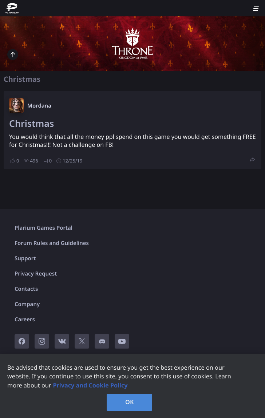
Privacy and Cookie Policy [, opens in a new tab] (90, 385)
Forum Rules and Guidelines (52, 243)
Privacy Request (36, 273)
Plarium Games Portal (43, 228)
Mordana (39, 105)
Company (27, 304)
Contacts (26, 289)
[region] (132, 386)
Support (25, 258)
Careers (25, 319)
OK (129, 402)
